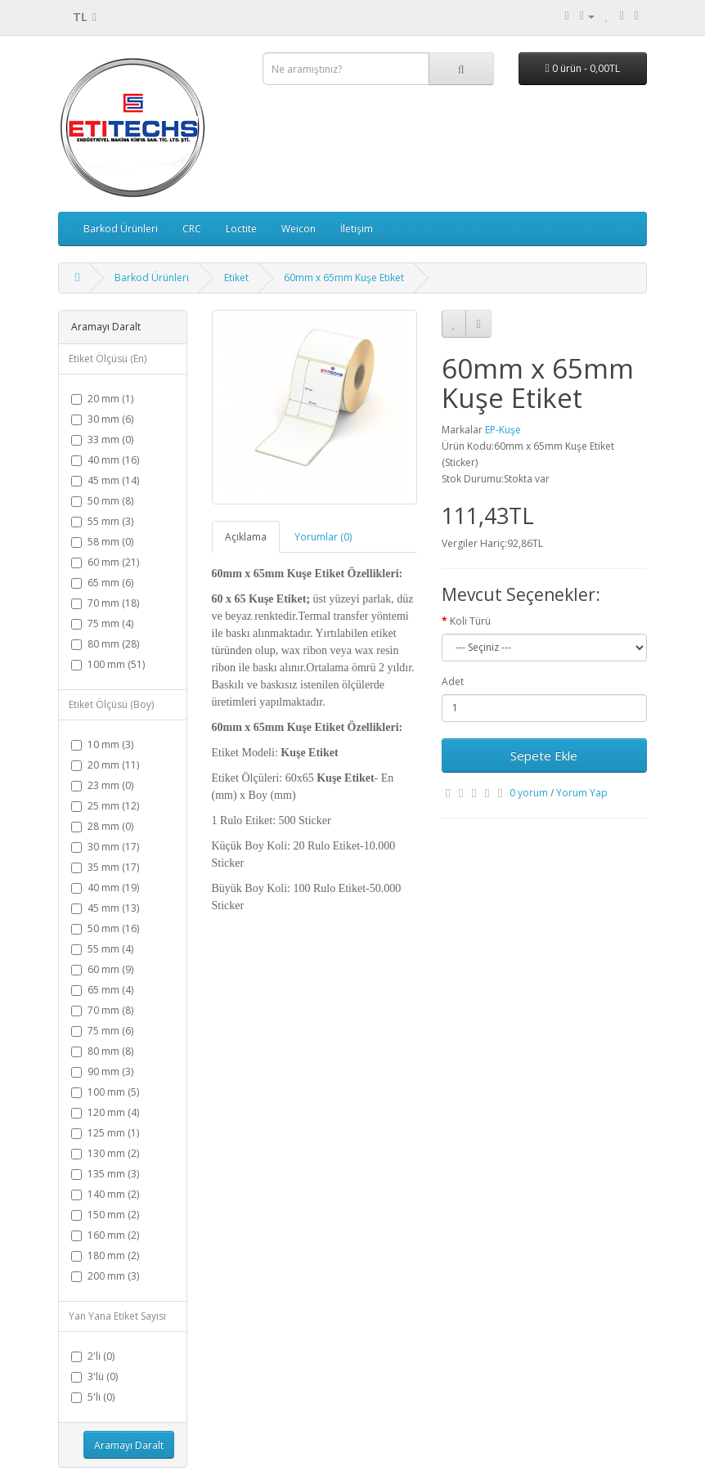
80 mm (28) (105, 644)
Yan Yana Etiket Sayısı (117, 1316)
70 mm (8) (102, 1010)
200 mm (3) (105, 1276)
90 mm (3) (102, 1071)
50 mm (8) (102, 501)
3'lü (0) (94, 1376)
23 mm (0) (102, 785)
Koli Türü (470, 621)
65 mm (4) (102, 990)
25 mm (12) (105, 806)
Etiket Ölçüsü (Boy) (111, 704)
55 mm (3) (102, 521)
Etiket (236, 278)
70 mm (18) (105, 603)
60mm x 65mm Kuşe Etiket (344, 278)
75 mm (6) (102, 1031)
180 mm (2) (105, 1255)
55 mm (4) (102, 949)
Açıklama (246, 537)
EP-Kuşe (503, 430)
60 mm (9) (102, 969)
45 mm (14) (105, 480)
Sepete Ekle (543, 755)
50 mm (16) (105, 928)
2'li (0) (93, 1356)
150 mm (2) (105, 1215)
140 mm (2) (105, 1194)
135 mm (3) (105, 1174)
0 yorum (529, 793)
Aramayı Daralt (129, 1445)
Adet (453, 681)
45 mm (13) (105, 908)
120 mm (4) (105, 1112)
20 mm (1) (102, 399)
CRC (191, 228)
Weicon (298, 228)
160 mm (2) (105, 1235)
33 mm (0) (102, 439)
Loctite (241, 228)
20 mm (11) (105, 765)
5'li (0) (93, 1397)
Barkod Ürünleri (120, 228)
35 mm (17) (105, 867)
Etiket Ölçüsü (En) (107, 358)
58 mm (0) (102, 542)
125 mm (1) (105, 1133)
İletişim (356, 228)
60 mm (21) (105, 562)
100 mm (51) (108, 664)
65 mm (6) (102, 583)
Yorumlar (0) (323, 537)
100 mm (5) (105, 1092)
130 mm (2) (105, 1153)
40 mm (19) (105, 887)
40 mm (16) (105, 460)
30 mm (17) (105, 847)
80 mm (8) (102, 1051)
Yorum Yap (582, 793)
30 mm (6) (102, 419)
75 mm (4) (102, 623)
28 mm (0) (102, 826)
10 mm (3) (102, 744)
